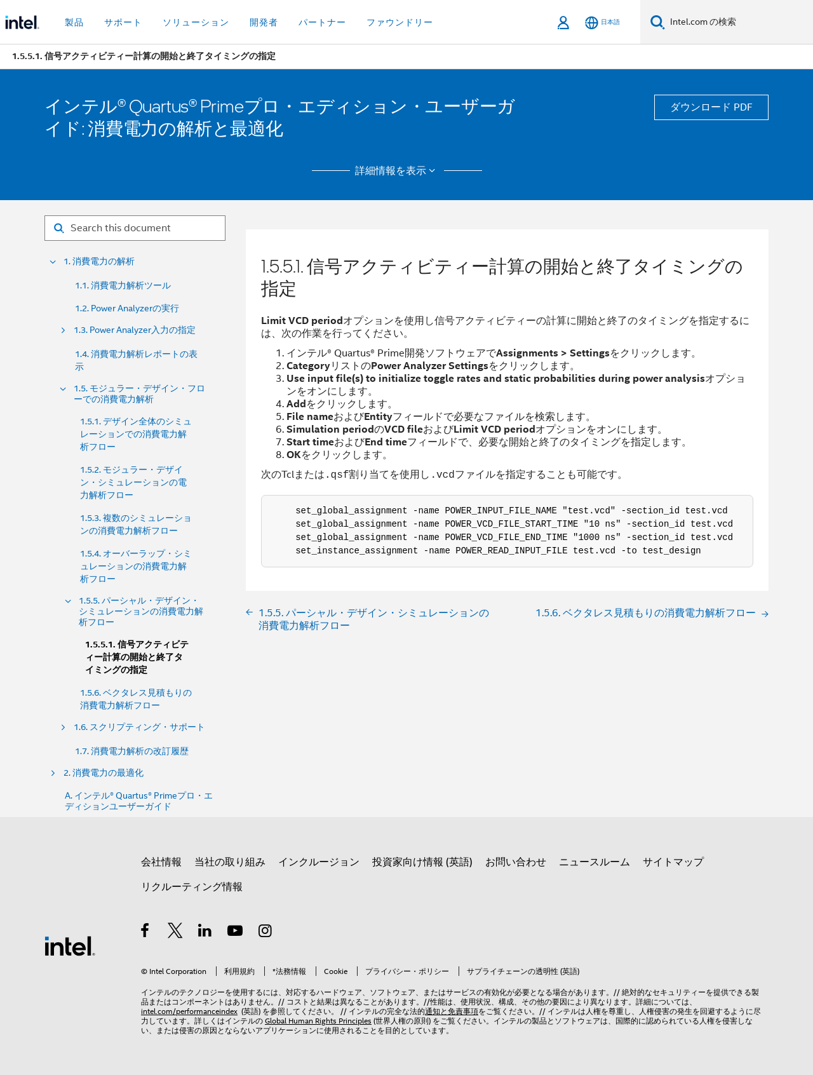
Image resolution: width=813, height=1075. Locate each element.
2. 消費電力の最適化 (104, 772)
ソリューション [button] (196, 22)
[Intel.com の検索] (739, 22)
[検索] (657, 22)
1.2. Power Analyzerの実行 (127, 308)
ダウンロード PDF (711, 107)
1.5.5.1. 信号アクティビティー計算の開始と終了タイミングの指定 (137, 657)
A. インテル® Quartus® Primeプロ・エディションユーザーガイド (139, 801)
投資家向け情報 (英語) (422, 862)
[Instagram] (266, 932)
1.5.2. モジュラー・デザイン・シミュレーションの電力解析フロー (133, 482)
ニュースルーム (594, 862)
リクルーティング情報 (192, 887)
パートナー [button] (322, 22)
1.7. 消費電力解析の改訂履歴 (132, 751)
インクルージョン (318, 862)
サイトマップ (673, 862)
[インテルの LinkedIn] (205, 932)
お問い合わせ (515, 862)
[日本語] (602, 22)
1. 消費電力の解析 (99, 261)
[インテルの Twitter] (175, 932)
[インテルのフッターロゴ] (69, 945)
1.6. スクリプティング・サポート (139, 727)
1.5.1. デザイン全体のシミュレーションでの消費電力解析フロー (136, 434)
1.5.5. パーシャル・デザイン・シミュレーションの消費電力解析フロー (141, 611)
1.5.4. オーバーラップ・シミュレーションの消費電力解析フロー (136, 566)
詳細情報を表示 (397, 171)
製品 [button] (74, 22)
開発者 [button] (264, 22)
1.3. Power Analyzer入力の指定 (135, 330)
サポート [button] (123, 22)
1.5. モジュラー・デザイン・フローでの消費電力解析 (139, 394)
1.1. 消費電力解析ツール (123, 285)
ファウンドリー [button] (399, 22)
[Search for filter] (134, 228)
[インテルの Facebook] (146, 932)
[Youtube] (236, 932)
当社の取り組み (229, 862)
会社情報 (161, 862)
